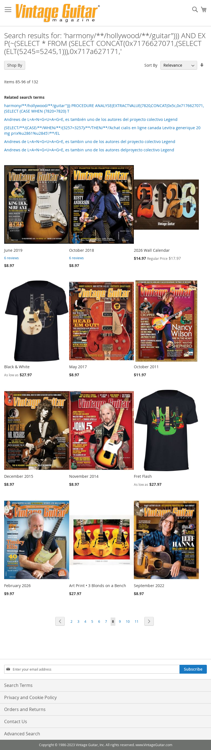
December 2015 (18, 476)
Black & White (17, 366)
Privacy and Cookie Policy (30, 697)
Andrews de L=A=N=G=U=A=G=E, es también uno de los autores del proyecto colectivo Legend (91, 119)
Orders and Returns (25, 709)
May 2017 (78, 366)
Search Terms (18, 685)
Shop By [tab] (14, 65)
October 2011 (146, 366)
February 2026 (17, 585)
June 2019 (13, 250)
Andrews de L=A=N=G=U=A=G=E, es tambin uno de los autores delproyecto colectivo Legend (89, 149)
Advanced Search (22, 734)
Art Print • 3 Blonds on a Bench (97, 585)
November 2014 (83, 476)
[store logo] (57, 13)
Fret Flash (143, 476)
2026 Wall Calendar (152, 250)
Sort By (150, 65)
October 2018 (81, 250)
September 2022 (149, 585)
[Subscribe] (193, 669)
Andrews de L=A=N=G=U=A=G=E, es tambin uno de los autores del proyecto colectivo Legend (89, 141)
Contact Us (15, 721)
